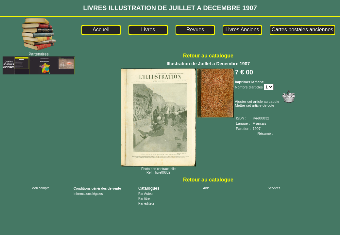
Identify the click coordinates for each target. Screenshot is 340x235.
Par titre (144, 198)
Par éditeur (146, 203)
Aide (206, 188)
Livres (148, 29)
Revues (195, 29)
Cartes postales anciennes (302, 29)
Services (274, 188)
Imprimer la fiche (249, 82)
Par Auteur (146, 194)
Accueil (101, 29)
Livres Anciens (242, 29)
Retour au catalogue (208, 55)
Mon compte (40, 188)
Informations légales (88, 194)
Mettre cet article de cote (254, 105)
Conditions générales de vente (97, 188)
